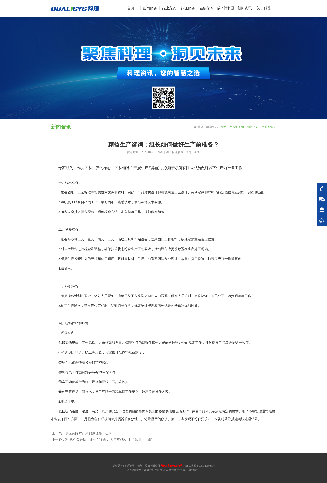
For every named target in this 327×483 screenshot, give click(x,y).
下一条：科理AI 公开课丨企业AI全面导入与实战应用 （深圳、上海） (103, 439)
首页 (200, 127)
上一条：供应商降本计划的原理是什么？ (82, 433)
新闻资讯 (212, 127)
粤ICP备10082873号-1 (173, 465)
